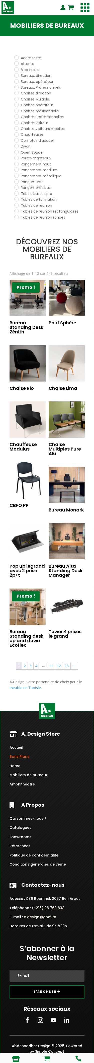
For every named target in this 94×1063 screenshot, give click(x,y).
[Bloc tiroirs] (16, 69)
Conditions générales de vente (38, 864)
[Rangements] (16, 181)
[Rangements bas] (16, 187)
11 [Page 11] (51, 665)
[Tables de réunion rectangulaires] (16, 211)
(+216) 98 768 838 (47, 907)
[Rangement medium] (16, 169)
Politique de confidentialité (34, 855)
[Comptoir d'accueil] (16, 140)
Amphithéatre (22, 784)
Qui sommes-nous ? (28, 818)
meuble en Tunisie (25, 687)
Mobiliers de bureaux (29, 774)
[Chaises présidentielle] (16, 111)
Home (15, 765)
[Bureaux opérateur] (16, 81)
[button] (84, 7)
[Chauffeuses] (16, 134)
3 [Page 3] (31, 665)
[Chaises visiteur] (16, 122)
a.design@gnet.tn (40, 916)
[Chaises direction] (16, 93)
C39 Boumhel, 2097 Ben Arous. (53, 898)
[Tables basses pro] (16, 193)
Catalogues (20, 827)
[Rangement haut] (16, 164)
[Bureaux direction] (16, 75)
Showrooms (20, 836)
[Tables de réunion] (16, 205)
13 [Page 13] (67, 665)
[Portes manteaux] (16, 158)
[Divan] (16, 146)
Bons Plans (19, 756)
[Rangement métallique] (16, 176)
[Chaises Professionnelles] (16, 116)
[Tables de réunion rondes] (16, 217)
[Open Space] (16, 152)
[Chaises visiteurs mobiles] (16, 128)
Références (20, 845)
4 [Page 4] (36, 665)
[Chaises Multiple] (16, 99)
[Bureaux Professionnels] (16, 87)
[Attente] (16, 63)
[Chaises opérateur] (16, 104)
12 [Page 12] (59, 665)
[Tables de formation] (16, 199)
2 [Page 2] (25, 665)
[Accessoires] (16, 57)
